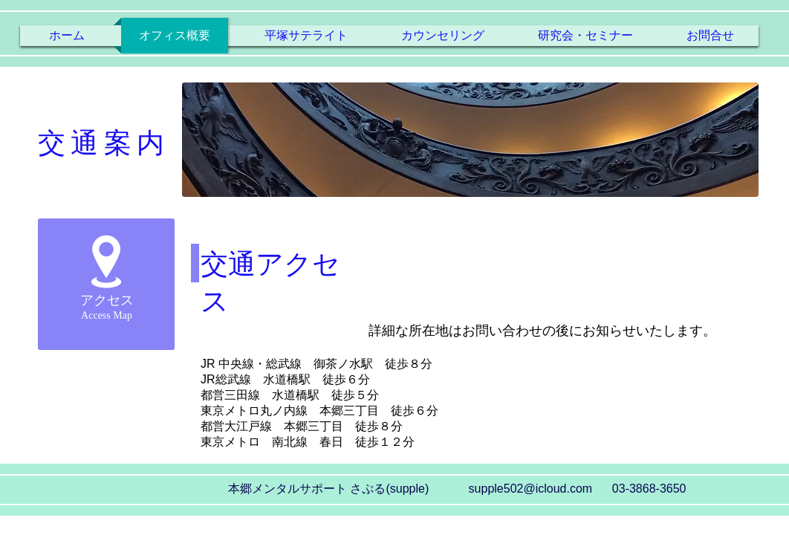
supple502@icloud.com (531, 488)
